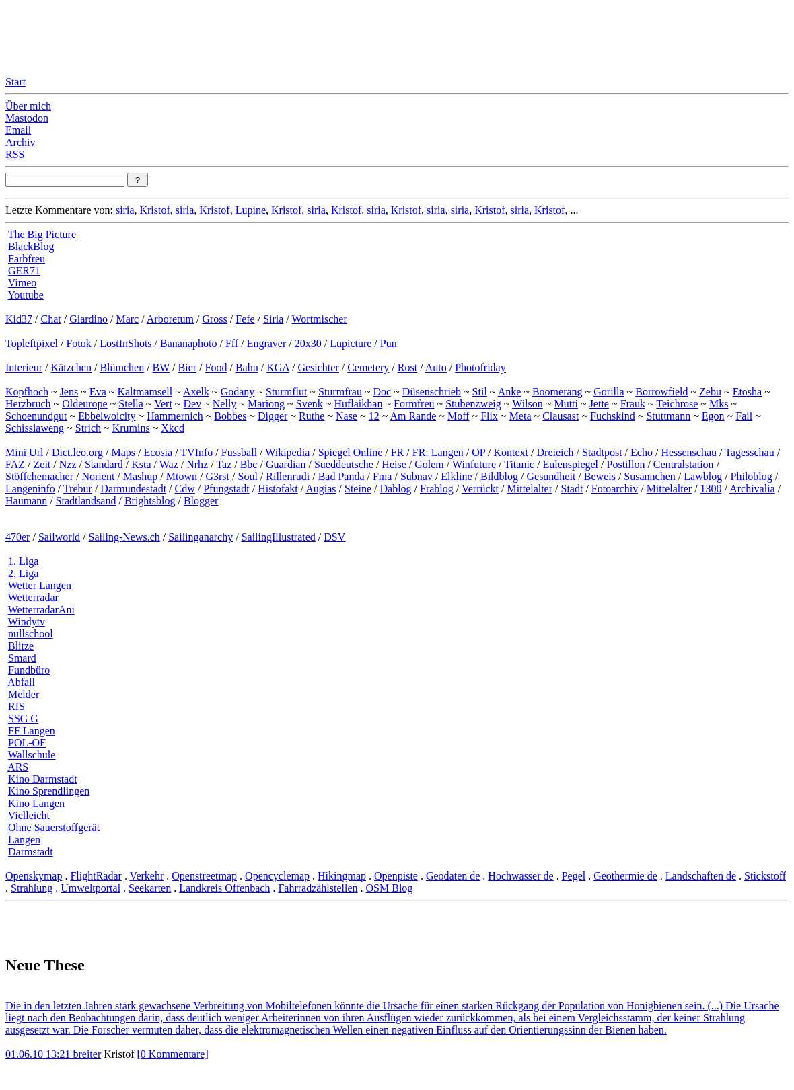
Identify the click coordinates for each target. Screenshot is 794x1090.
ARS (17, 767)
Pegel (574, 876)
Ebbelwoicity (106, 416)
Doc (382, 391)
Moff (458, 416)
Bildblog (499, 476)
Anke (509, 391)
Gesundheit (550, 476)
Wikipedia (287, 452)
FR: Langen (438, 452)
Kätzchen (71, 367)
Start (15, 81)
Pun (388, 343)
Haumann (26, 500)
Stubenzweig (473, 404)
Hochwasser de (520, 876)
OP (478, 452)
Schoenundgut (36, 416)
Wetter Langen (39, 585)
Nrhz (197, 464)
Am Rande (413, 416)
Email (18, 130)
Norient (97, 476)
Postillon (626, 464)
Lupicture (350, 343)
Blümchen (122, 367)
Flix (489, 416)
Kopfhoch (26, 391)
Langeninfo (30, 488)
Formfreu (414, 404)
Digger (272, 416)
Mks (718, 404)
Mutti (566, 404)
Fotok (78, 343)
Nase (346, 416)
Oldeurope (85, 404)
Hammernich (175, 416)
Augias (320, 488)
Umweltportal (90, 888)
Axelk (196, 391)
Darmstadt (30, 851)
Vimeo (22, 282)
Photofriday (480, 367)
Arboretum (170, 319)
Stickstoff (765, 876)
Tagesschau (749, 452)
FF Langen (31, 730)
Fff (231, 343)
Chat (50, 319)
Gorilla (608, 391)
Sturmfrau (340, 391)
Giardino (88, 319)
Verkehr (147, 876)
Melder (23, 694)
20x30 (308, 343)
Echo (641, 452)
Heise (394, 464)
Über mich (28, 106)
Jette (599, 404)
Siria (273, 319)
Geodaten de (453, 876)
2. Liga (23, 573)
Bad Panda (341, 476)
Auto (436, 367)
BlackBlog (31, 246)
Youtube (25, 295)
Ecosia (158, 452)
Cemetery (368, 367)
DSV (334, 537)
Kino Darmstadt (42, 779)
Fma (382, 476)
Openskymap (33, 876)
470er (17, 537)
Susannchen (649, 476)
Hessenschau (689, 452)
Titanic (519, 464)
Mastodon (26, 118)
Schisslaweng (34, 428)
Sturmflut (286, 391)
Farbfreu (26, 258)
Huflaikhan (358, 404)
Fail (743, 416)
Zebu (710, 391)
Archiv (20, 142)
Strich (88, 428)
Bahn (247, 367)
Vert (163, 404)
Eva (97, 391)
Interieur (23, 367)
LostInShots (125, 343)
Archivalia (752, 488)
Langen (24, 839)
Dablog (395, 488)
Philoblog (751, 476)
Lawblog (703, 476)
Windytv (26, 621)
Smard (22, 658)
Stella (130, 404)
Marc (127, 319)
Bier (187, 367)
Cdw (185, 488)
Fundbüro (29, 670)
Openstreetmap (204, 876)
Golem (429, 464)
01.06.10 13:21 (39, 1054)
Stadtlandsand (86, 500)
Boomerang (557, 391)
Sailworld (59, 537)
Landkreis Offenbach (224, 888)
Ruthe (311, 416)
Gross (214, 319)
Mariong (266, 404)
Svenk (309, 404)
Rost (407, 367)
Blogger (201, 500)
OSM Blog (389, 888)
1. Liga (23, 561)
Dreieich (555, 452)
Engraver (267, 343)
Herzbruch (28, 404)
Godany (238, 391)
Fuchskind (612, 416)
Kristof (154, 210)
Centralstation (683, 464)
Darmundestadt (133, 488)
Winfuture (474, 464)
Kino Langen (36, 803)
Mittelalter (530, 488)
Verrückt (480, 488)
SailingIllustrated (279, 537)
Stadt (572, 488)
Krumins (131, 428)
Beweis (600, 476)
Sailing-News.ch (124, 537)
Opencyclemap (277, 876)
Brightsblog (150, 500)
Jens (69, 391)
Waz (168, 464)
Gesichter (317, 367)
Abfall (21, 682)
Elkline (456, 476)
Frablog (437, 488)
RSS (14, 154)
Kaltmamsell (144, 391)
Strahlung (31, 888)
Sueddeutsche (343, 464)
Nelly (225, 404)
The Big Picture (42, 234)
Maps (124, 452)
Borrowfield (661, 391)
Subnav (416, 476)
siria (125, 210)
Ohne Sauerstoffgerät (54, 827)
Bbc (249, 464)
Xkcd (172, 428)
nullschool (30, 633)
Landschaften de (700, 876)
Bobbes (230, 416)
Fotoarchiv (614, 488)
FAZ (15, 464)
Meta (520, 416)
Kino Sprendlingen (48, 791)
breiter (87, 1054)
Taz (223, 464)
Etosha (747, 391)
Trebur (77, 488)
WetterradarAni (41, 609)
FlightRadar (95, 876)
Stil (479, 391)
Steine (358, 488)
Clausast (560, 416)
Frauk (632, 404)
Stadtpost (602, 452)
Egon (713, 416)
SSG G (23, 718)
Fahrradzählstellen (317, 888)
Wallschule (32, 755)
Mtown (181, 476)
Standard (104, 464)
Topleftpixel (31, 343)
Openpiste (396, 876)
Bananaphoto (188, 343)
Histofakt (278, 488)
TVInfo (196, 452)
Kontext (511, 452)
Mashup (140, 476)
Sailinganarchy (200, 537)
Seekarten (150, 888)
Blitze (21, 646)
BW (161, 367)
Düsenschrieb (431, 391)
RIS (16, 706)
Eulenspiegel (570, 464)
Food (216, 367)
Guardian (286, 464)
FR (397, 452)
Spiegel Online (350, 452)
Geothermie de (625, 876)
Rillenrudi (288, 476)
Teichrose (677, 404)
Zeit (42, 464)
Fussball (239, 452)
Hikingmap (342, 876)
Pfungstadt (226, 488)
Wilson (527, 404)
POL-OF (27, 742)
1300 (711, 488)
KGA (277, 367)
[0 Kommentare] (173, 1054)
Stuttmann (668, 416)
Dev (192, 404)
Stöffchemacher (39, 476)
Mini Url (24, 452)
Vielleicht (29, 815)
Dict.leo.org (77, 452)
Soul (248, 476)
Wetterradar (33, 597)
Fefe (245, 319)
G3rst (217, 476)
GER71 (24, 270)
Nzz (68, 464)
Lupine (251, 210)
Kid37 (18, 319)
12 (374, 416)
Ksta (141, 464)
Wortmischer (319, 319)
